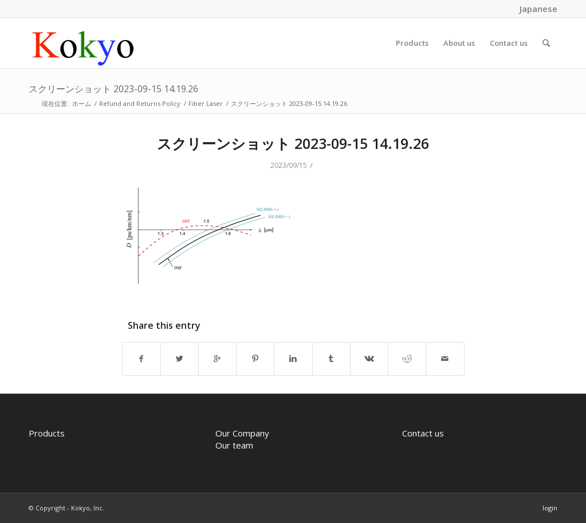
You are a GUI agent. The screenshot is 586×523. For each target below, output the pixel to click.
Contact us (423, 433)
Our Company (242, 433)
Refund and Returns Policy (139, 103)
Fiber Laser (205, 103)
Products (47, 433)
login (549, 508)
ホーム (81, 103)
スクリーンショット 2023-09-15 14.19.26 (113, 88)
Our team (234, 445)
